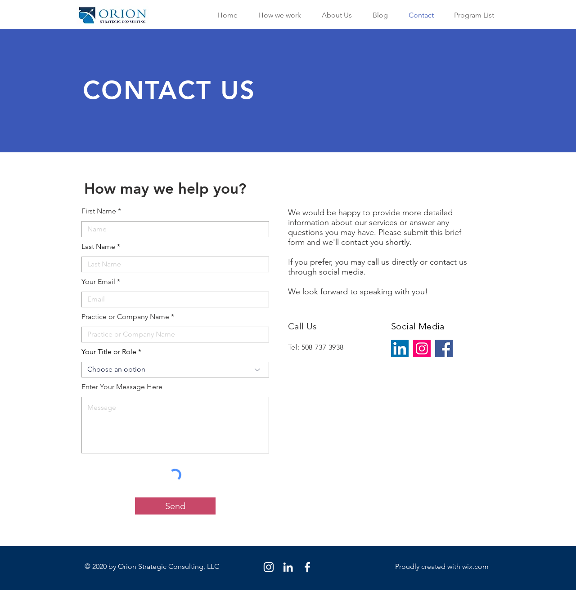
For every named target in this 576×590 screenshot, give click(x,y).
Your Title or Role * (111, 351)
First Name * (101, 211)
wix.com (475, 566)
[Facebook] (444, 348)
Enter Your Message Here (121, 386)
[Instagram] (422, 348)
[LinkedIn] (400, 348)
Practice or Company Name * (127, 316)
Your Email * (100, 281)
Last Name (98, 246)
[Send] (175, 506)
